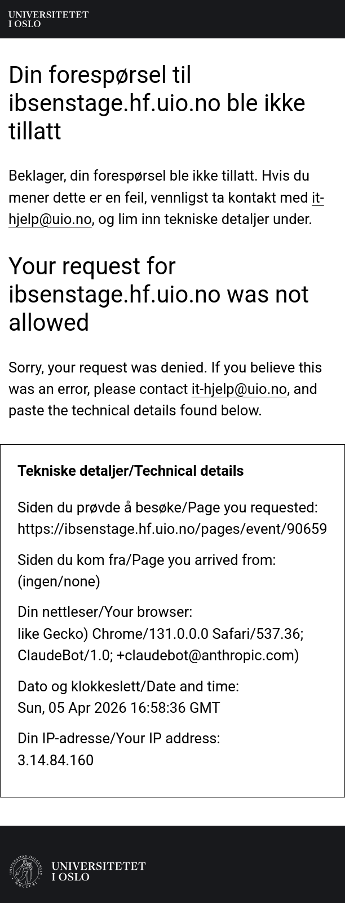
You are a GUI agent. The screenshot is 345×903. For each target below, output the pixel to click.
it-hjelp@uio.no (239, 388)
